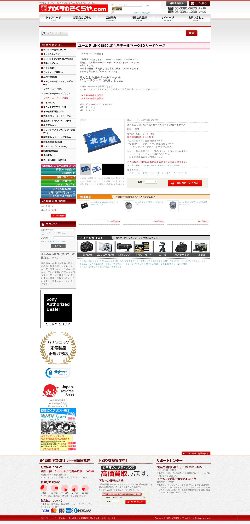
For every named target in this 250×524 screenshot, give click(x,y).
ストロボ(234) (49, 68)
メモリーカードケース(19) (56, 98)
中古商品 (200, 249)
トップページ (53, 18)
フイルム (83, 264)
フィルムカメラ (106, 261)
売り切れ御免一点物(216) (55, 160)
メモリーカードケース (175, 173)
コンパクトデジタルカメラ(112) (58, 59)
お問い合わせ (196, 18)
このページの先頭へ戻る (196, 453)
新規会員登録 (139, 18)
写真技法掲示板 (59, 181)
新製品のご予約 (82, 18)
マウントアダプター (114, 264)
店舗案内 (110, 18)
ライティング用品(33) (53, 72)
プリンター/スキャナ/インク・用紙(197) (59, 131)
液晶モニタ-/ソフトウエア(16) (57, 120)
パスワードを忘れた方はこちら (53, 241)
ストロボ (157, 261)
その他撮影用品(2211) (53, 111)
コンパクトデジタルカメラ (126, 261)
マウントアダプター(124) (55, 107)
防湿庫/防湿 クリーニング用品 (174, 264)
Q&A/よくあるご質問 (59, 196)
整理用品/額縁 (152, 264)
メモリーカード (143, 249)
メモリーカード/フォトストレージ (189, 261)
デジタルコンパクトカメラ (105, 249)
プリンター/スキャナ (134, 264)
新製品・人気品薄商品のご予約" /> (59, 166)
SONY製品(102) (50, 151)
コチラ (192, 478)
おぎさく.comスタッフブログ (59, 184)
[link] (58, 373)
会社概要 (72, 518)
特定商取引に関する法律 (89, 518)
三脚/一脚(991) (50, 77)
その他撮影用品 (96, 264)
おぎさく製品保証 (59, 189)
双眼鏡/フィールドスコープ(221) (58, 116)
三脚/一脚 (167, 261)
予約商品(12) (49, 155)
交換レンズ (124, 249)
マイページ (167, 18)
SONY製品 (104, 267)
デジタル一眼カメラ (86, 249)
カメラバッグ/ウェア (88, 267)
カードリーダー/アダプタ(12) (57, 93)
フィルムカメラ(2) (51, 54)
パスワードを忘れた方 (141, 13)
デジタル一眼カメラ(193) (55, 49)
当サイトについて (48, 518)
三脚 (162, 249)
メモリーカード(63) (53, 89)
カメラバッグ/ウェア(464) (55, 146)
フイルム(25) (49, 102)
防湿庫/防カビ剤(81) (52, 142)
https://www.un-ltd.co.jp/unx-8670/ (162, 165)
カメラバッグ (181, 249)
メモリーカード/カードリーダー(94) (58, 82)
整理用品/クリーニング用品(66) (57, 137)
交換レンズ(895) (50, 63)
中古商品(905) (49, 125)
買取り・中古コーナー (59, 169)
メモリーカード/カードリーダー (145, 173)
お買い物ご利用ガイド (59, 192)
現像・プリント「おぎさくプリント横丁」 (59, 177)
